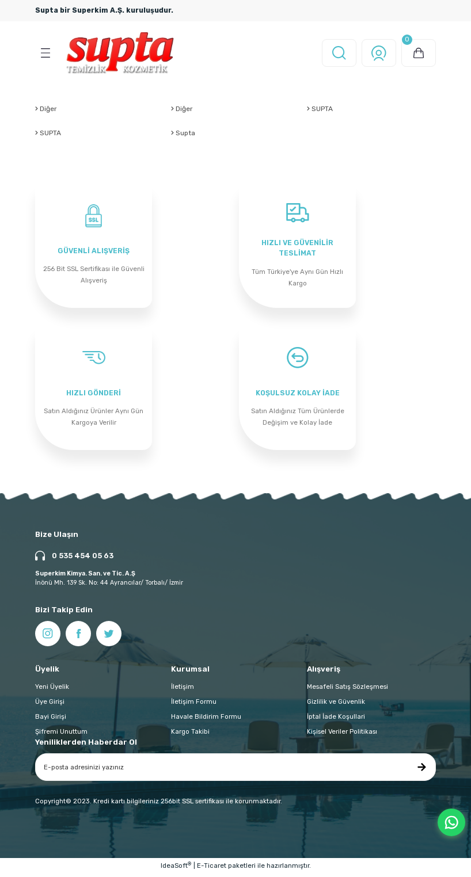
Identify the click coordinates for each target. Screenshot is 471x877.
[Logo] (120, 53)
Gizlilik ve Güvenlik (336, 705)
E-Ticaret (211, 869)
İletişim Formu (193, 705)
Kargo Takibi (190, 735)
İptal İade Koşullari (336, 720)
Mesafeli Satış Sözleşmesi (347, 690)
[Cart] (418, 53)
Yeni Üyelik (52, 690)
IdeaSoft (176, 868)
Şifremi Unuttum (61, 735)
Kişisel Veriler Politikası (342, 735)
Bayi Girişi (50, 720)
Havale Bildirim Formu (206, 720)
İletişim (182, 690)
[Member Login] (379, 53)
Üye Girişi (49, 705)
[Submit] (421, 770)
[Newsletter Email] (235, 770)
